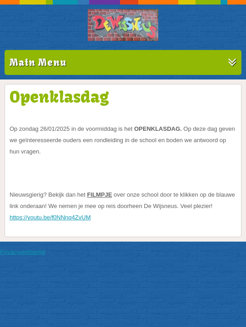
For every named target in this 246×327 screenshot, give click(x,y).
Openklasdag (59, 97)
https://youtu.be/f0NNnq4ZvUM (50, 217)
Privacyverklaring (22, 251)
